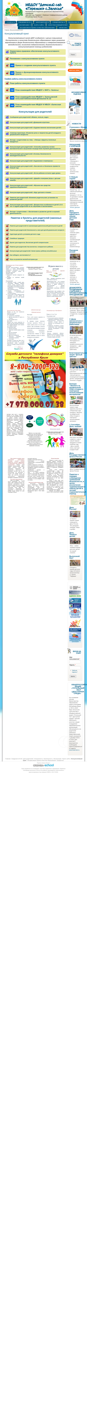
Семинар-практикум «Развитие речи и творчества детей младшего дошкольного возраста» (35, 134)
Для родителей (41, 22)
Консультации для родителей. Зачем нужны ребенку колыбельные (33, 251)
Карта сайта (39, 25)
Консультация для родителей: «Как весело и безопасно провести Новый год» (35, 167)
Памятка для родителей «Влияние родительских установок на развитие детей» (34, 198)
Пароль (72, 665)
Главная (10, 22)
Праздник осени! (73, 251)
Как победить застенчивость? (20, 255)
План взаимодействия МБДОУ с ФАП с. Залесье (34, 90)
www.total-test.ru (74, 750)
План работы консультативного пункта (27, 83)
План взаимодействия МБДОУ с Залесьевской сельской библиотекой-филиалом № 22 (33, 98)
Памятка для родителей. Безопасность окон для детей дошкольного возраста (37, 230)
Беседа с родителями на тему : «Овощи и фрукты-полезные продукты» (33, 140)
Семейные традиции (17, 238)
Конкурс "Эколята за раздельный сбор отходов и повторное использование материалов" (76, 389)
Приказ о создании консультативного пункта (33, 65)
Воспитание (24, 25)
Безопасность (74, 22)
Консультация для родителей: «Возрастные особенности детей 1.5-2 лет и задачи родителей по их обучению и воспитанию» (36, 205)
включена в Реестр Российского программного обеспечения (46, 770)
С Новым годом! (73, 178)
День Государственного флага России (77, 455)
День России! (73, 508)
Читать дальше (75, 207)
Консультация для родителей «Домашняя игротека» (30, 122)
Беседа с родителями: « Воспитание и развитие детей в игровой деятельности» (34, 212)
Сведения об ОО (25, 22)
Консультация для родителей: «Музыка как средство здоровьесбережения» (30, 186)
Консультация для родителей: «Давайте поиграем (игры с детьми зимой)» (35, 179)
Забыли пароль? (74, 671)
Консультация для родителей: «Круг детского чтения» (30, 192)
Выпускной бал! (74, 557)
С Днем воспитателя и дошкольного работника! (75, 321)
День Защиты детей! (73, 534)
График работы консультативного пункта (23, 79)
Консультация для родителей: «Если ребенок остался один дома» (35, 173)
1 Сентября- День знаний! (75, 425)
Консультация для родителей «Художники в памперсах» (31, 161)
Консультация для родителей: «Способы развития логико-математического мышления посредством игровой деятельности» (35, 147)
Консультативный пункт (58, 25)
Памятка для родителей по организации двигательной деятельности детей (36, 226)
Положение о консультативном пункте (27, 59)
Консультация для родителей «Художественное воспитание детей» (35, 127)
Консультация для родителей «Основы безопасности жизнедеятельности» (30, 155)
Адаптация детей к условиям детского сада (25, 234)
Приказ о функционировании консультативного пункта (34, 73)
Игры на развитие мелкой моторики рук (24, 259)
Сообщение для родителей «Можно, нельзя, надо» (29, 117)
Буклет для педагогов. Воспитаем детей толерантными (29, 242)
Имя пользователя (74, 658)
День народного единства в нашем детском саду (74, 215)
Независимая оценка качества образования (37, 27)
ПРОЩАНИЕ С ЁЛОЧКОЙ (75, 145)
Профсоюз (63, 27)
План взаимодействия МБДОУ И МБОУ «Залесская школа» (35, 105)
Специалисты (58, 22)
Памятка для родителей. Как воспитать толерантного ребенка (31, 247)
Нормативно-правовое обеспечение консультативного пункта (34, 52)
